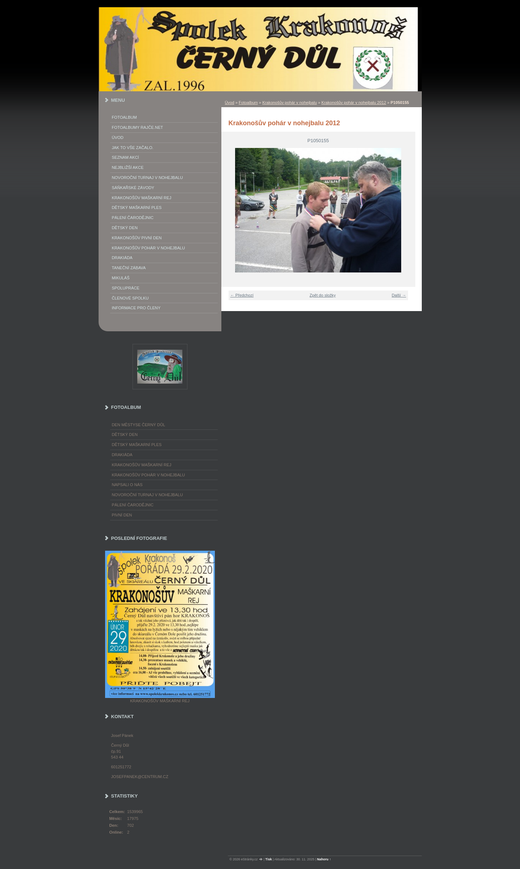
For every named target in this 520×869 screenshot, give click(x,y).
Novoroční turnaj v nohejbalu (147, 177)
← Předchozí (242, 295)
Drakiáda (122, 258)
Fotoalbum (248, 102)
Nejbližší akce (128, 167)
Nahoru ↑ (324, 859)
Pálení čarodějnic (133, 505)
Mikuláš (121, 278)
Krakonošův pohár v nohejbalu (289, 102)
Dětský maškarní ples (137, 207)
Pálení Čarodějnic (133, 217)
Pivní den (122, 515)
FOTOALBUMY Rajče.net (137, 127)
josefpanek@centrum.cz (139, 776)
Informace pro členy (136, 308)
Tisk (268, 859)
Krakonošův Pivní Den (137, 238)
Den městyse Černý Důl (138, 425)
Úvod (229, 102)
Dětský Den (125, 228)
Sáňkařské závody (133, 187)
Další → (399, 295)
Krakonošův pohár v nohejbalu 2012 (353, 102)
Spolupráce (125, 288)
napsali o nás (127, 484)
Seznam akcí (125, 157)
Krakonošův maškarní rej (142, 198)
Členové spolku (130, 298)
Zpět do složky (322, 295)
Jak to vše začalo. (132, 147)
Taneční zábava (129, 268)
